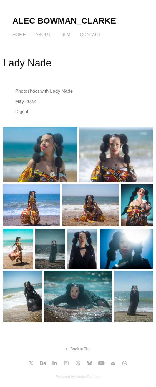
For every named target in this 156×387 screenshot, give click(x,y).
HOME (19, 34)
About (43, 34)
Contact (90, 34)
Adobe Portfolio (88, 377)
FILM (65, 34)
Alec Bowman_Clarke (64, 20)
